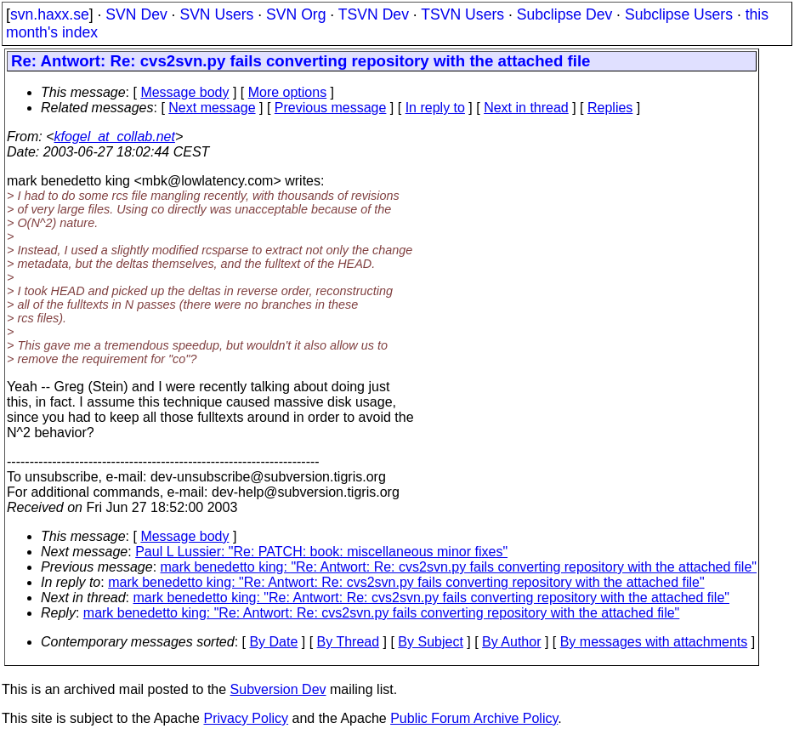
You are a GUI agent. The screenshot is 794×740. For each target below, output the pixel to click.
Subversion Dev (278, 689)
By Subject (430, 642)
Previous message (331, 107)
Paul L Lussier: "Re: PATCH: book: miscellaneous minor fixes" (321, 551)
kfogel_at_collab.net (114, 136)
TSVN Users (462, 14)
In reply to (435, 107)
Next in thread (526, 107)
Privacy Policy (245, 718)
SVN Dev (136, 14)
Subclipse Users (679, 14)
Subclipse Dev (564, 14)
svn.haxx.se (49, 14)
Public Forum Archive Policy (474, 718)
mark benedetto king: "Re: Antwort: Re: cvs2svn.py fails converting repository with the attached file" (459, 567)
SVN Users (216, 14)
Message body (184, 92)
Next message (211, 107)
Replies (609, 107)
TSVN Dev (373, 14)
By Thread (348, 642)
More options (287, 92)
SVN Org (296, 14)
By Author (511, 642)
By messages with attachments (654, 642)
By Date (273, 642)
